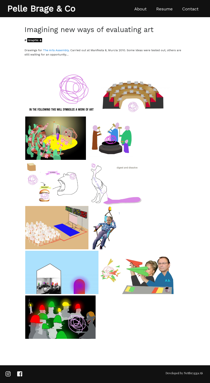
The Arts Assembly (56, 50)
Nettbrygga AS (193, 373)
